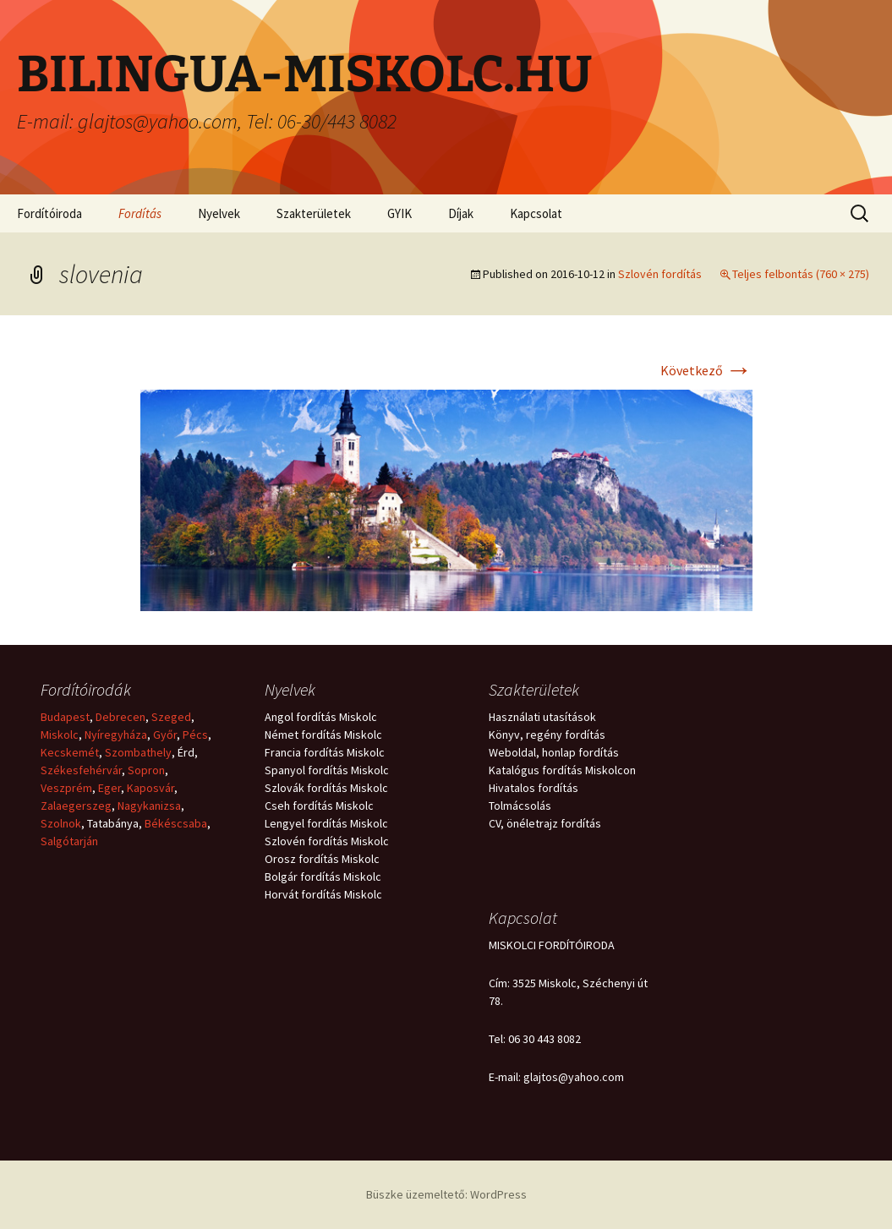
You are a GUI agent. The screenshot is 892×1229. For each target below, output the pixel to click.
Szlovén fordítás (660, 273)
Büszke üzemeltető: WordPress (446, 1194)
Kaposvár (150, 787)
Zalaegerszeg (76, 805)
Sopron (146, 770)
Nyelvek (219, 213)
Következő (706, 370)
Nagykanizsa (149, 805)
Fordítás (139, 213)
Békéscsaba (176, 823)
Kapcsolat (536, 213)
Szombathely (138, 752)
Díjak (460, 213)
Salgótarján (69, 841)
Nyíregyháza (116, 734)
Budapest (65, 716)
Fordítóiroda (49, 213)
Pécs (195, 734)
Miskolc (60, 734)
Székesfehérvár (81, 770)
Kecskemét (70, 752)
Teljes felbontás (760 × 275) (800, 273)
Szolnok (61, 823)
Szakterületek (313, 213)
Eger (109, 787)
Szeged (171, 716)
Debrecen (120, 716)
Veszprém (66, 787)
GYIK (399, 213)
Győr (165, 734)
